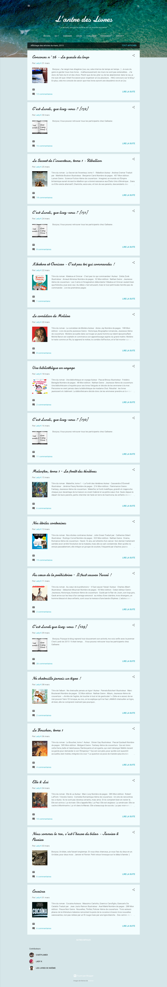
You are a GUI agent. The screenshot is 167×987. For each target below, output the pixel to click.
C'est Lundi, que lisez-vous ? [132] (60, 109)
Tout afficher (129, 45)
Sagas (79, 36)
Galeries (91, 981)
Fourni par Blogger (83, 976)
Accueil (46, 36)
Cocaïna (38, 891)
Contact (120, 36)
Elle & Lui (40, 782)
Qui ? (57, 36)
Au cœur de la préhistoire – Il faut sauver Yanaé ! (71, 575)
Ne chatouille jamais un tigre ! (56, 678)
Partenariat (106, 36)
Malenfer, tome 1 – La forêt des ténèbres (64, 471)
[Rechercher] (138, 6)
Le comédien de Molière (51, 316)
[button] (133, 56)
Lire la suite (128, 91)
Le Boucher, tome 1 (47, 730)
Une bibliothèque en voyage (53, 368)
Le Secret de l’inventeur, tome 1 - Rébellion (67, 160)
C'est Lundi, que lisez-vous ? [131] (60, 212)
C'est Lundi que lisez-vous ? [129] (59, 626)
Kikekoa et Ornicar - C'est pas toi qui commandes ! (73, 264)
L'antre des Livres (83, 19)
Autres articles (83, 940)
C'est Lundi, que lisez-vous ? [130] (60, 419)
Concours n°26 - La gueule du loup (60, 57)
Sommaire (67, 36)
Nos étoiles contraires (49, 523)
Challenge (91, 36)
